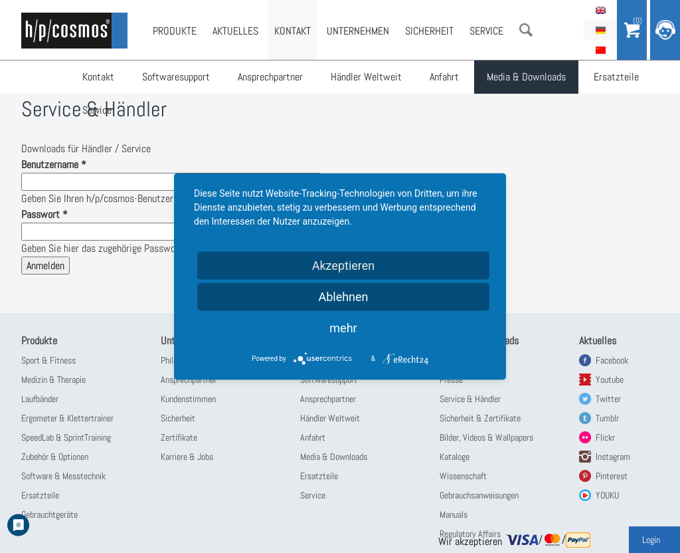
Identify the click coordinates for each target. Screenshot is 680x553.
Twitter (608, 399)
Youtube (610, 380)
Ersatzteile (616, 77)
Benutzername (53, 164)
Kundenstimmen (188, 399)
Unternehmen (358, 31)
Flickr (605, 437)
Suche (526, 30)
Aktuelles (235, 31)
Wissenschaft (463, 476)
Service (97, 110)
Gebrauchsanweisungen (479, 495)
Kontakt (98, 77)
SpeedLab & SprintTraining (66, 437)
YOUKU (607, 495)
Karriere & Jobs (187, 457)
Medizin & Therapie (53, 380)
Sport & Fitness (48, 360)
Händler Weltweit (366, 77)
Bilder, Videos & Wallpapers (486, 437)
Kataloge (454, 457)
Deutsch (600, 30)
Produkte (175, 31)
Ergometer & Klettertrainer (67, 418)
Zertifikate (179, 437)
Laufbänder (39, 399)
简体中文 (600, 50)
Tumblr (607, 418)
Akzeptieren (343, 266)
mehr (343, 328)
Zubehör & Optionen (54, 457)
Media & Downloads (526, 77)
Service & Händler (470, 399)
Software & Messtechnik (63, 476)
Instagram (613, 457)
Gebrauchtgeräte (49, 514)
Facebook (612, 360)
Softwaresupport (176, 77)
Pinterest (612, 476)
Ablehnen (343, 297)
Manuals (454, 514)
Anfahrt (444, 77)
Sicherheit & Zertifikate (480, 418)
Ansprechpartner (270, 77)
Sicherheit (429, 31)
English (600, 10)
